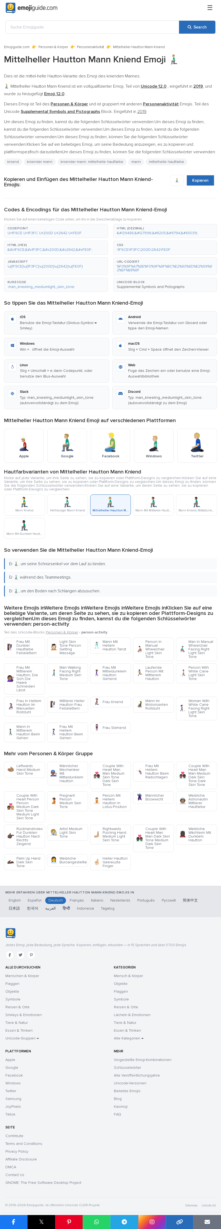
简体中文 (190, 900)
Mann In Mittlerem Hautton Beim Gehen (23, 732)
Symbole (12, 999)
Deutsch (55, 900)
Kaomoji (121, 1106)
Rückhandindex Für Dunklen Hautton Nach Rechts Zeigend (25, 836)
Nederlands (120, 900)
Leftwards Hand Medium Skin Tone (23, 770)
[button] (56, 231)
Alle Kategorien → (128, 1038)
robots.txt (209, 1205)
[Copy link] (180, 1222)
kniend (13, 161)
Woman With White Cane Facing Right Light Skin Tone (194, 708)
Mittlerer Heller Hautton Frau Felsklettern (67, 705)
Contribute (14, 1136)
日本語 (14, 908)
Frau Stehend (109, 727)
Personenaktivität (90, 47)
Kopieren (200, 180)
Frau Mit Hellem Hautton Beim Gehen (66, 732)
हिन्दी (66, 908)
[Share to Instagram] (152, 1222)
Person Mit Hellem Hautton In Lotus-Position (110, 801)
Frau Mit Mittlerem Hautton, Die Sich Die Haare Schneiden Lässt (22, 678)
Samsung (13, 1098)
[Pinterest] (31, 955)
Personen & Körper (53, 47)
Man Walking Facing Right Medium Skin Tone (65, 673)
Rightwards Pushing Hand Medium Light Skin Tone (109, 834)
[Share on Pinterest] (69, 1222)
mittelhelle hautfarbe (166, 161)
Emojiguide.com (17, 47)
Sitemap (191, 1205)
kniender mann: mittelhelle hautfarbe (92, 161)
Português (146, 900)
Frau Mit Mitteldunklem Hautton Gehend (109, 673)
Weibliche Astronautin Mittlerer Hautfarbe (193, 801)
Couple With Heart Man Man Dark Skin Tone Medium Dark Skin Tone (153, 838)
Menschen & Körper (22, 976)
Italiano (97, 900)
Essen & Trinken (19, 1030)
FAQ (117, 1114)
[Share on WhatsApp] (96, 1222)
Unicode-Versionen (130, 1083)
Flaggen (12, 983)
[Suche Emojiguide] (92, 27)
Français (77, 900)
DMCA (10, 1167)
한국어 (32, 908)
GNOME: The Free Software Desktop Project (43, 1182)
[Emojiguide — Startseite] (10, 933)
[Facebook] (9, 955)
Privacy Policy (16, 1151)
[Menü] (210, 8)
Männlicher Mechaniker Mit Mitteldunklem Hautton (66, 773)
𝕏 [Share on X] (41, 1222)
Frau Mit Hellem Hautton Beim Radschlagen (152, 771)
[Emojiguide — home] (31, 8)
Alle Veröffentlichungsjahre (137, 1075)
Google (11, 1067)
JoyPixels (13, 1106)
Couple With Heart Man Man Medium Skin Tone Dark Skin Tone (108, 775)
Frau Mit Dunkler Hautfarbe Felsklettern (22, 647)
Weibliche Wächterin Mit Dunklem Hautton (195, 834)
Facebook (14, 1075)
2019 (141, 111)
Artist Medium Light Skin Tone (66, 833)
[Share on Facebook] (13, 1222)
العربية (50, 908)
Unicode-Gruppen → (22, 1038)
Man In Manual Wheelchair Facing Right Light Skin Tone (196, 649)
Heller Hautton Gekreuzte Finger (110, 862)
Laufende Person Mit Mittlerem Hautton (149, 673)
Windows (13, 1083)
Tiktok (10, 1114)
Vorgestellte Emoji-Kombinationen (142, 1059)
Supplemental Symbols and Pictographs (151, 286)
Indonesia (85, 908)
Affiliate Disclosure (21, 1159)
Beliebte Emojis (127, 1091)
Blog (118, 1098)
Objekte (12, 991)
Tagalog (107, 908)
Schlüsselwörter (127, 1067)
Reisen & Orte (17, 1007)
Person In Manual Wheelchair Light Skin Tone (150, 649)
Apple (10, 1059)
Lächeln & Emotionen (132, 1015)
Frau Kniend (108, 702)
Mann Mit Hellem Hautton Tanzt (109, 645)
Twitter (10, 1091)
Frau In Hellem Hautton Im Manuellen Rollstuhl (24, 706)
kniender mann (39, 161)
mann (136, 161)
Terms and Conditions (23, 1143)
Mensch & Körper (128, 976)
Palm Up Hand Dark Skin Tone (23, 862)
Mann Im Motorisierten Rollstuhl (152, 705)
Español (34, 900)
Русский (169, 900)
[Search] (197, 27)
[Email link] (207, 1222)
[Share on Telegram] (124, 1222)
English (15, 900)
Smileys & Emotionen (23, 1015)
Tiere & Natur (16, 1022)
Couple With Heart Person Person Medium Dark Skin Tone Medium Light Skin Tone (23, 806)
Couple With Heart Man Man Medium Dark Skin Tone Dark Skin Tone (194, 775)
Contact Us (14, 1175)
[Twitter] (20, 955)
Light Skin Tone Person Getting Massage (65, 647)
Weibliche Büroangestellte (68, 860)
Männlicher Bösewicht (150, 797)
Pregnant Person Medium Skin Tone (65, 801)
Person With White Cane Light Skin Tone (194, 673)
